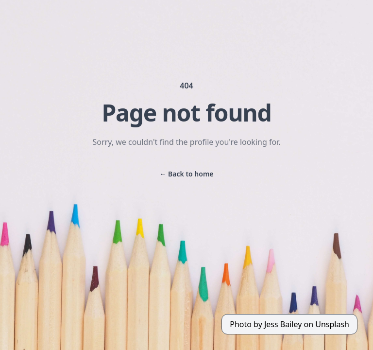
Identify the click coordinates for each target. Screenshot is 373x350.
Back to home (186, 173)
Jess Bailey (283, 324)
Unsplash (332, 324)
